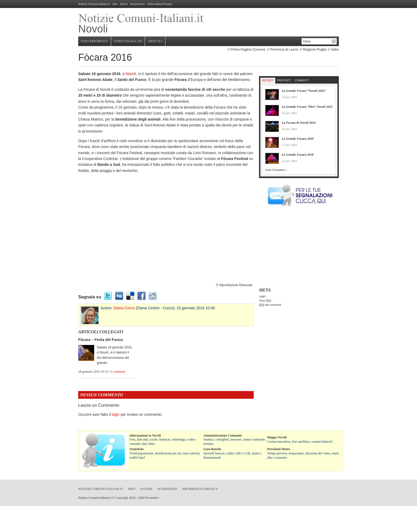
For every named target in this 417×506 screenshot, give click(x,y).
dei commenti (270, 304)
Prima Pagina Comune (248, 49)
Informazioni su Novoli (145, 435)
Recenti (268, 80)
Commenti (301, 80)
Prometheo (152, 498)
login (116, 414)
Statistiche (137, 449)
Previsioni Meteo (278, 449)
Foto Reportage (94, 41)
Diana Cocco (124, 308)
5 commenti (117, 371)
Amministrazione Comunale (222, 435)
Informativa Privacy (160, 4)
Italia (334, 49)
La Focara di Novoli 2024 (298, 123)
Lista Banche (212, 449)
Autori (124, 4)
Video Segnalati (128, 41)
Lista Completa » (276, 169)
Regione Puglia (314, 49)
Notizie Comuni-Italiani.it (94, 4)
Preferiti (284, 80)
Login (262, 296)
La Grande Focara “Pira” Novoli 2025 (307, 107)
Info (114, 4)
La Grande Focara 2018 (298, 155)
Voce (265, 300)
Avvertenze (137, 4)
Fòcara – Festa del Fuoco (100, 340)
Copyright (121, 498)
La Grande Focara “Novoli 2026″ (304, 91)
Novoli (131, 74)
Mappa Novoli (277, 437)
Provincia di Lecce (284, 49)
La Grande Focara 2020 (298, 139)
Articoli (155, 41)
